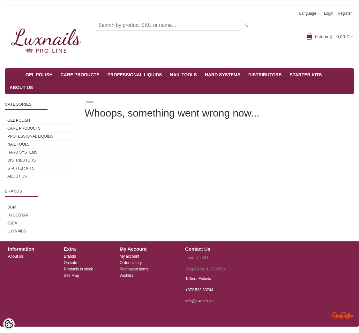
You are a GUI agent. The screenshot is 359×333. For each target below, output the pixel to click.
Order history (131, 263)
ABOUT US (21, 87)
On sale (70, 263)
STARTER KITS (306, 74)
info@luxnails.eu (199, 301)
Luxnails (16, 231)
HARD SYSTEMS (222, 74)
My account (129, 256)
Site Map (71, 275)
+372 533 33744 (199, 290)
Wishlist (126, 275)
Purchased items (134, 269)
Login (328, 13)
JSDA (12, 223)
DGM (11, 207)
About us (15, 256)
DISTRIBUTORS (265, 74)
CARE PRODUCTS (80, 74)
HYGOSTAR (17, 215)
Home (89, 102)
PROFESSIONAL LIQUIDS (135, 74)
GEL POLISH (39, 74)
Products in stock (78, 269)
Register (345, 13)
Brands (70, 256)
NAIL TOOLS (183, 74)
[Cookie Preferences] (9, 324)
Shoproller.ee (343, 315)
